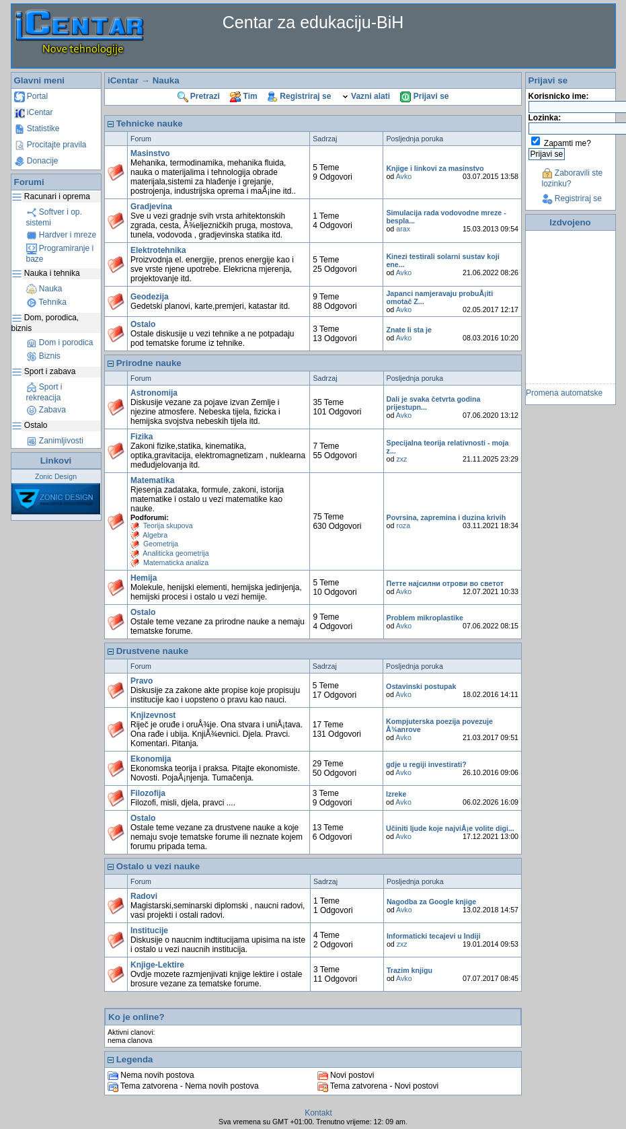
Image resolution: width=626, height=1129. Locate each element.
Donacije (36, 161)
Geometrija (160, 544)
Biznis (43, 356)
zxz (401, 459)
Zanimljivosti (54, 440)
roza (403, 525)
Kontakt (318, 1113)
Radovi (143, 896)
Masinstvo (150, 153)
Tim (243, 96)
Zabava (46, 409)
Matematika (152, 480)
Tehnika (46, 302)
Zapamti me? (567, 143)
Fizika (141, 436)
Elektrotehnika (158, 250)
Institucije (149, 930)
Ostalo (142, 324)
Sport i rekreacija (44, 392)
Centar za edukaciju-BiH (313, 22)
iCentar (33, 112)
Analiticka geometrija (175, 553)
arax (403, 229)
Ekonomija (150, 759)
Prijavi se (424, 96)
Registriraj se (299, 96)
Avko (404, 176)
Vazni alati (366, 96)
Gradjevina (151, 206)
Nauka (44, 288)
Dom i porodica (59, 342)
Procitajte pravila (50, 144)
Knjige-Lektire (157, 965)
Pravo (141, 681)
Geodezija (149, 296)
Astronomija (154, 393)
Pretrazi (199, 96)
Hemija (143, 578)
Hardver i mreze (61, 235)
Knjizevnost (152, 715)
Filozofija (147, 793)
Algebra (155, 535)
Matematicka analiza (175, 562)
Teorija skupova (168, 525)
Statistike (37, 128)
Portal (31, 96)
